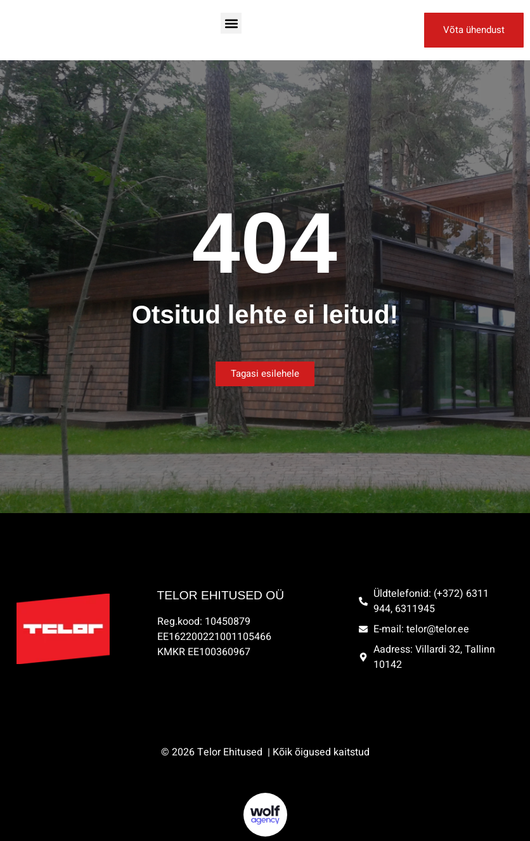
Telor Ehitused (231, 752)
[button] (231, 23)
